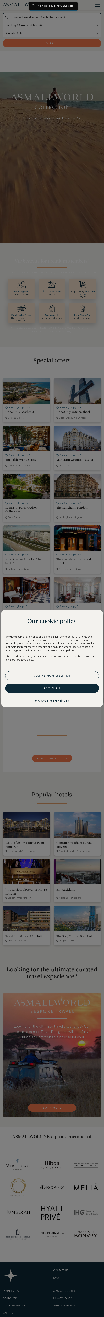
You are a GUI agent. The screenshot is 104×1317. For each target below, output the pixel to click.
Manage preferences (52, 700)
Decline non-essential (52, 675)
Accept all (52, 688)
